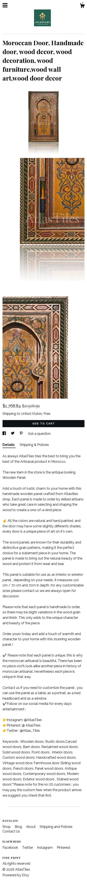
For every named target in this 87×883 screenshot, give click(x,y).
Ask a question (39, 434)
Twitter (28, 848)
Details (9, 445)
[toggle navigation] (5, 5)
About (31, 827)
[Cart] (82, 6)
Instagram (45, 848)
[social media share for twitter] (13, 434)
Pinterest (63, 848)
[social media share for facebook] (5, 434)
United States (31, 414)
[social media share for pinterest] (22, 434)
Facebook (11, 848)
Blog (19, 827)
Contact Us (11, 831)
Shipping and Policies (56, 827)
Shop (7, 827)
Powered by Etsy (16, 875)
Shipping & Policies (34, 445)
